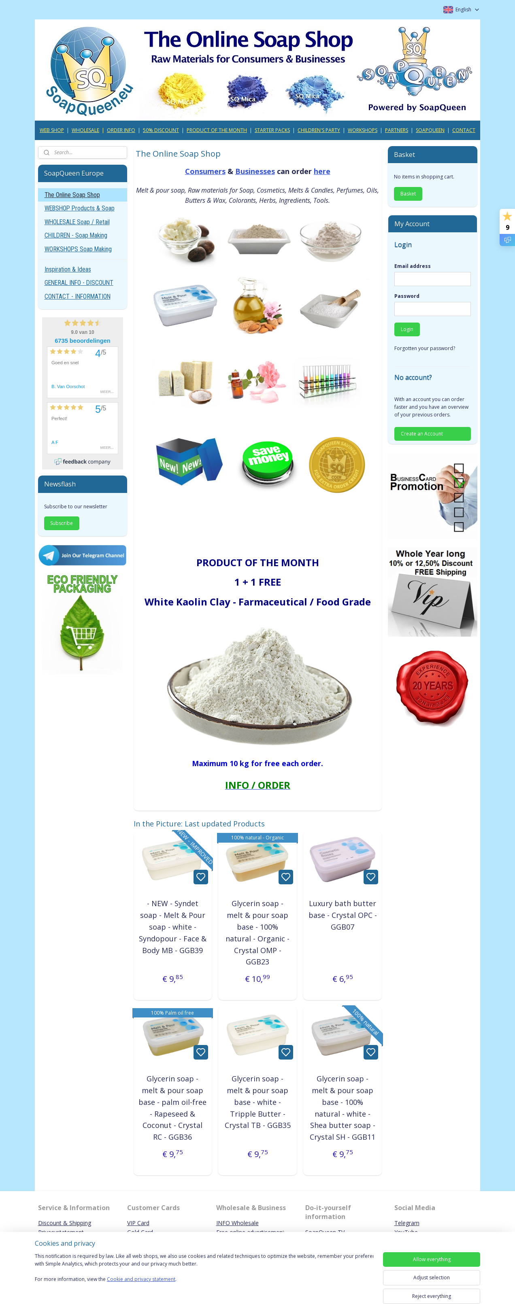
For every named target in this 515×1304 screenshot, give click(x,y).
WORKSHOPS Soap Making (78, 249)
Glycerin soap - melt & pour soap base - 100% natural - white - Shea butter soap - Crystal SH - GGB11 (342, 1108)
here (321, 171)
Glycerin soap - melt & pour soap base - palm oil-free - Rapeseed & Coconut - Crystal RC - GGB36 (172, 1108)
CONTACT (463, 130)
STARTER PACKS (272, 130)
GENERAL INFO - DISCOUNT (79, 283)
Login (407, 329)
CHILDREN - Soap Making (76, 235)
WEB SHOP (52, 130)
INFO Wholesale (237, 1223)
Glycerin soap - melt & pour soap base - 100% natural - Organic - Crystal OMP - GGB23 (257, 932)
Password (406, 296)
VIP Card (138, 1223)
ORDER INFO (121, 130)
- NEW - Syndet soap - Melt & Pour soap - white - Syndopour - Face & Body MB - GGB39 (172, 926)
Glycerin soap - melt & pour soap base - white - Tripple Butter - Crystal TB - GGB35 (257, 1102)
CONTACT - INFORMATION (78, 296)
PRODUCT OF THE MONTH (217, 130)
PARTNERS (396, 130)
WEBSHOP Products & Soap (80, 208)
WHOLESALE (85, 130)
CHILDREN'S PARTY (319, 130)
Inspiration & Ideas (68, 269)
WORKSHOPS (362, 130)
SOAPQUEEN (430, 130)
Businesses (255, 171)
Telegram (406, 1223)
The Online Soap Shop (72, 195)
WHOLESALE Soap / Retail (77, 222)
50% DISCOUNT (161, 130)
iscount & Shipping (67, 1223)
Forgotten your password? (424, 348)
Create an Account (422, 433)
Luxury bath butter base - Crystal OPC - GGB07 (342, 915)
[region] (204, 1272)
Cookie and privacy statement (141, 1279)
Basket (408, 193)
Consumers (205, 171)
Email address (412, 266)
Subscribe (61, 523)
